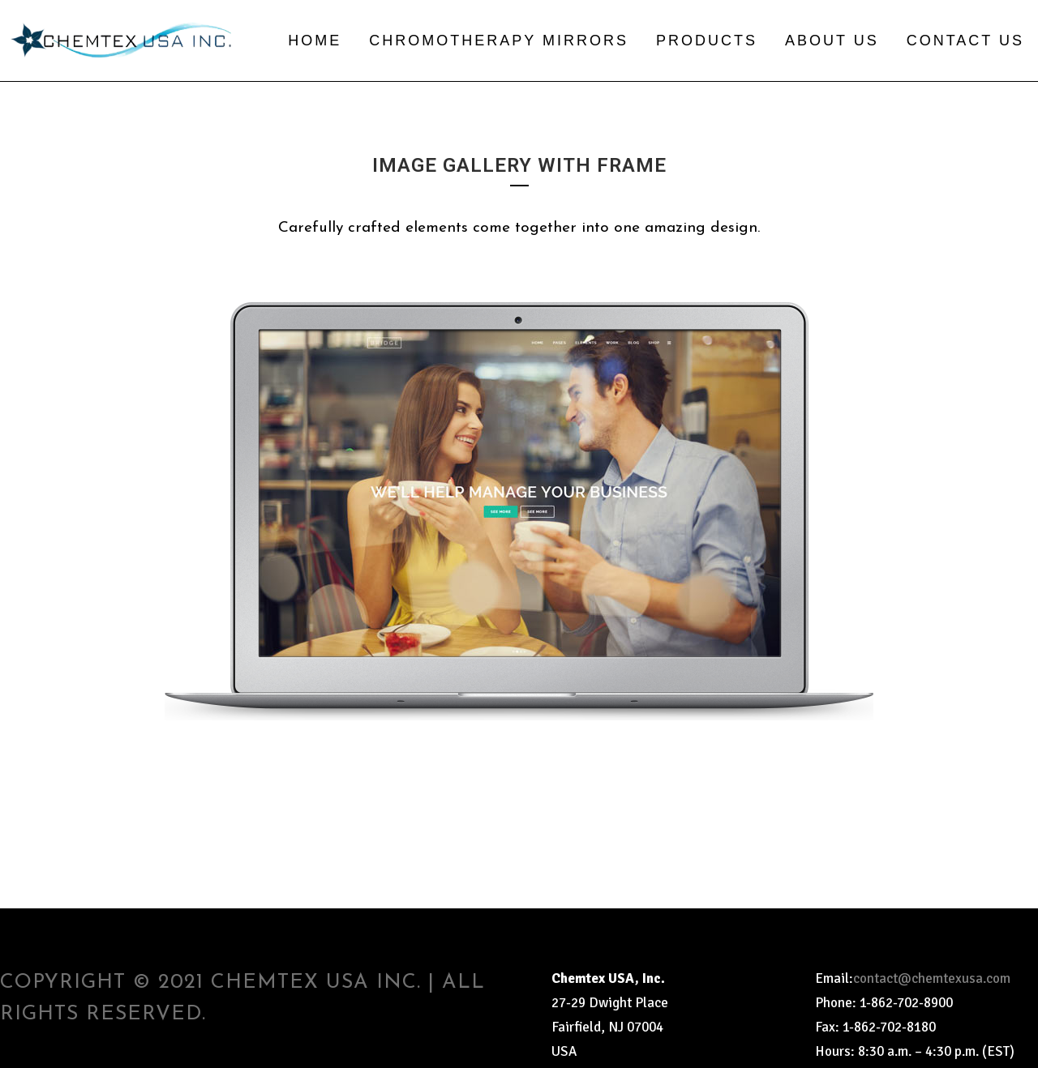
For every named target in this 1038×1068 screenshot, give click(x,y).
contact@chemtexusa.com (931, 978)
